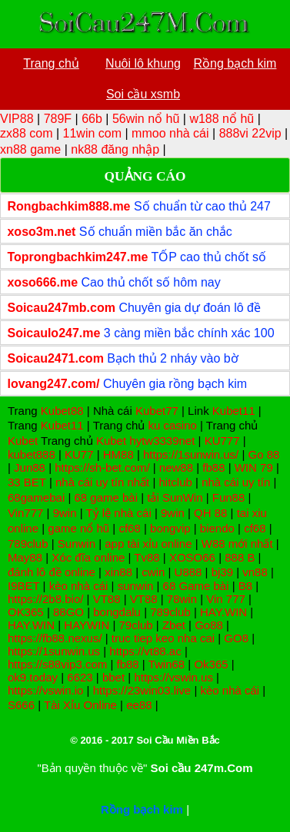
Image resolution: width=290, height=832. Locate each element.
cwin (153, 571)
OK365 (26, 611)
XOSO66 (192, 557)
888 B (240, 557)
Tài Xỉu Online (80, 704)
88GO (68, 611)
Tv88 (146, 557)
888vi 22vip (250, 133)
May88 (25, 557)
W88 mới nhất (237, 543)
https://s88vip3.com (57, 664)
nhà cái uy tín (236, 482)
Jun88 (29, 467)
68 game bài (106, 497)
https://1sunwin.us (54, 651)
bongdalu (117, 611)
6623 (79, 677)
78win (182, 598)
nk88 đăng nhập (115, 149)
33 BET (27, 482)
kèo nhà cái (78, 585)
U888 (188, 571)
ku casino (172, 425)
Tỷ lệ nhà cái (119, 512)
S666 (21, 704)
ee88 (139, 704)
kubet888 (31, 454)
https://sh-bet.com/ (102, 467)
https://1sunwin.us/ (190, 454)
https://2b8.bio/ (45, 598)
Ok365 (211, 664)
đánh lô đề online (51, 571)
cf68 (129, 528)
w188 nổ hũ (221, 118)
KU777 (222, 440)
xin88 (118, 571)
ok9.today (33, 677)
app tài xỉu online (148, 543)
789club (28, 543)
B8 (245, 585)
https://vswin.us (173, 677)
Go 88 (264, 454)
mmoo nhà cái (170, 133)
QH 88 (210, 512)
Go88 (209, 624)
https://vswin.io (45, 690)
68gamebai (36, 497)
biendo (217, 528)
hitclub (175, 482)
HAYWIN (86, 624)
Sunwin (76, 543)
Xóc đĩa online (88, 557)
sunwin (136, 585)
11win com (92, 133)
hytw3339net (162, 440)
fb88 (213, 467)
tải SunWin (174, 497)
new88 (176, 467)
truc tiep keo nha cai (163, 638)
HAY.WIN (223, 611)
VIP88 (17, 118)
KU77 (79, 454)
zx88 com (26, 133)
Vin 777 (225, 598)
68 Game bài (196, 585)
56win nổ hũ (145, 118)
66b (92, 118)
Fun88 (228, 497)
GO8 (236, 638)
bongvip (170, 528)
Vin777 (25, 512)
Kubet (23, 440)
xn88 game (30, 149)
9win (65, 512)
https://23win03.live (142, 690)
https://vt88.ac (145, 651)
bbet (113, 677)
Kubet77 (156, 410)
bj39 (222, 571)
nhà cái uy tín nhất (102, 482)
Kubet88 (62, 410)
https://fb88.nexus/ (55, 638)
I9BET (23, 585)
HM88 (118, 454)
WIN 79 (254, 467)
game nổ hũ (78, 528)
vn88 (255, 571)
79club (135, 624)
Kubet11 (233, 410)
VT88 (107, 598)
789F (58, 118)
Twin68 (166, 664)
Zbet (173, 624)
